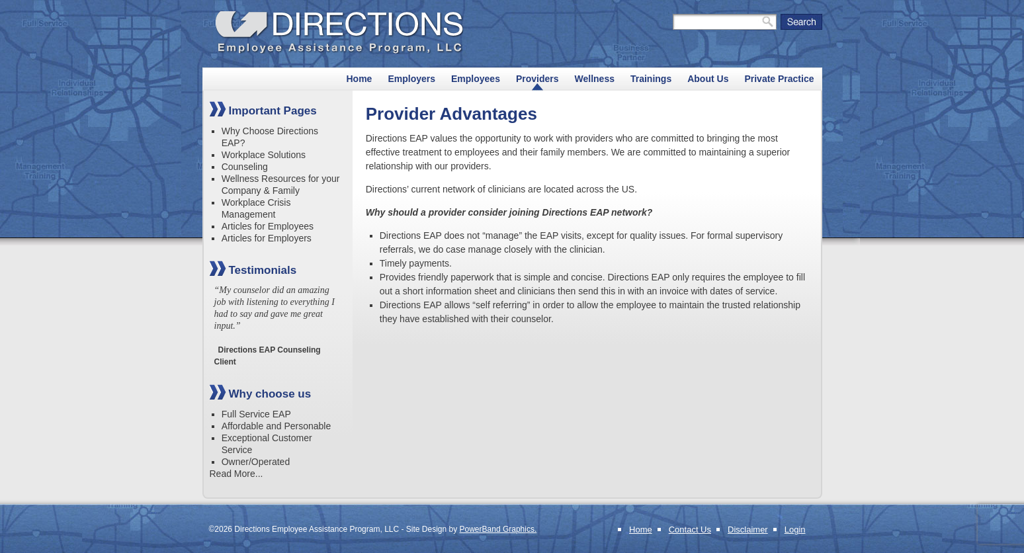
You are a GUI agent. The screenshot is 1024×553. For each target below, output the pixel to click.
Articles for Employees (268, 226)
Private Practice (779, 78)
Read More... (236, 473)
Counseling (245, 166)
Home (359, 78)
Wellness (595, 78)
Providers (537, 78)
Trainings (650, 78)
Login (795, 529)
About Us (707, 78)
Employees (475, 78)
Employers (411, 78)
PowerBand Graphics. (498, 529)
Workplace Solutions (264, 154)
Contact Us (690, 529)
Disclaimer (748, 529)
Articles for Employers (267, 238)
